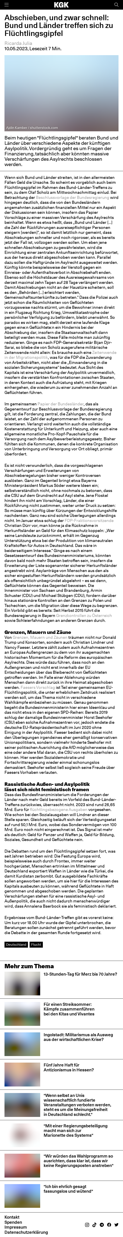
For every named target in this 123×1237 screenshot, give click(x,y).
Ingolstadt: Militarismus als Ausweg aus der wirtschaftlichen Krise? (78, 1037)
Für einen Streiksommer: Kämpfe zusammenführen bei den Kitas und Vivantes (69, 1009)
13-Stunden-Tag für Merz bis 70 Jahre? (80, 974)
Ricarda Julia (18, 43)
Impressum (15, 1227)
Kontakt (11, 1217)
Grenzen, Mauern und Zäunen (40, 637)
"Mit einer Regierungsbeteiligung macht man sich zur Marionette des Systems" (75, 1130)
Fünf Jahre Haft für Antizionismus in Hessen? (69, 1067)
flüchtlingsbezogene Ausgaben (59, 809)
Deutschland (16, 945)
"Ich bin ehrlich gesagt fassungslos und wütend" (68, 1189)
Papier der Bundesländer (61, 404)
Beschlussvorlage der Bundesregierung (72, 197)
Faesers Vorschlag (38, 687)
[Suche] (116, 5)
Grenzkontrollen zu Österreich (84, 615)
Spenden (13, 1222)
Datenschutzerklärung (26, 1232)
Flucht (36, 945)
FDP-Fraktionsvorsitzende (89, 520)
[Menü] (6, 5)
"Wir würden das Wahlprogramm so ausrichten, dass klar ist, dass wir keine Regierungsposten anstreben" (78, 1160)
